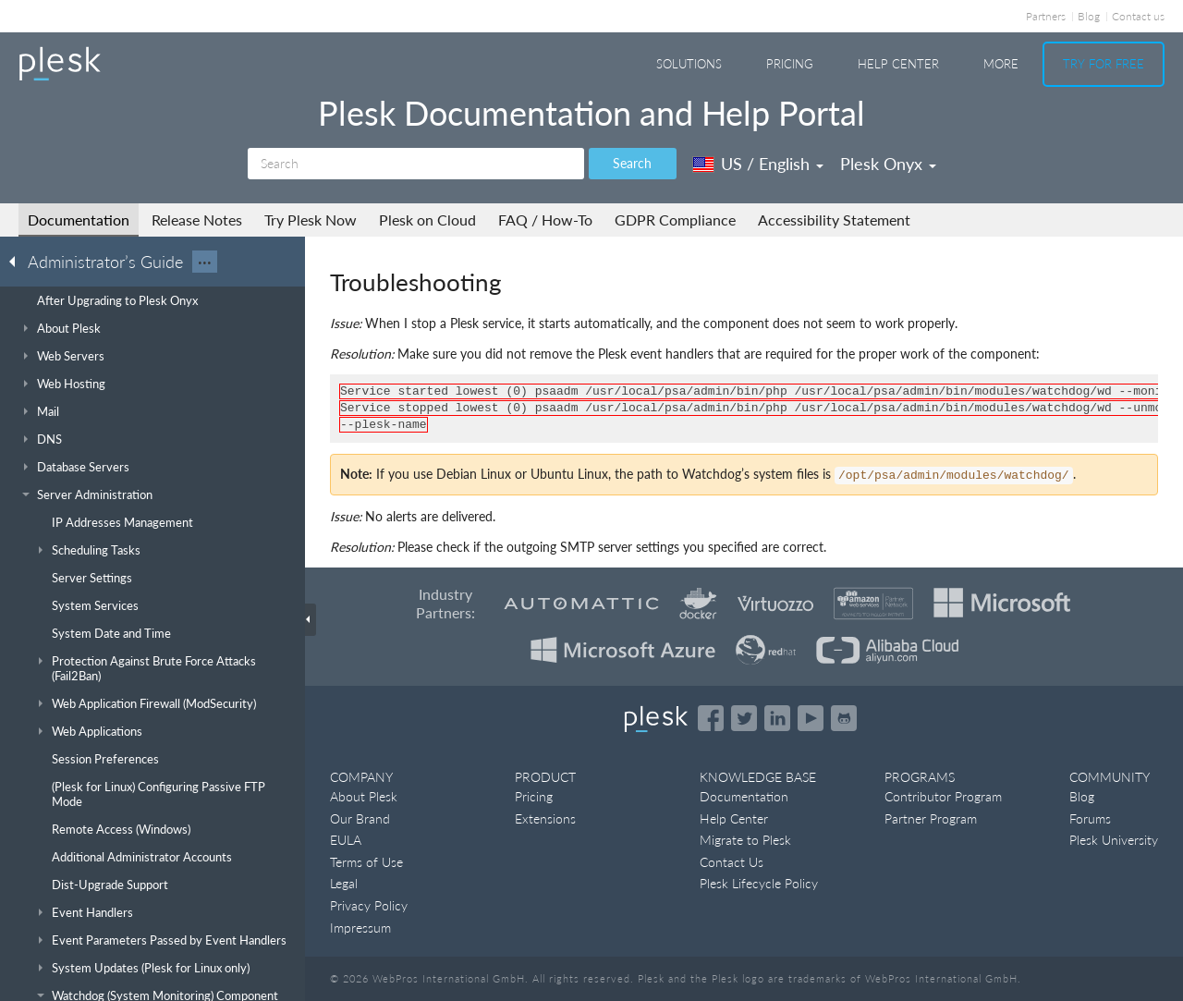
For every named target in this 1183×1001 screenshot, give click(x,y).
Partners (1046, 16)
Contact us (1138, 16)
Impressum (360, 927)
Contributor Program (943, 796)
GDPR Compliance (675, 219)
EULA (345, 840)
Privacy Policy (369, 905)
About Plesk (363, 796)
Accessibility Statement (834, 219)
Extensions (545, 818)
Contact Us (731, 862)
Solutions (689, 63)
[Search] (416, 163)
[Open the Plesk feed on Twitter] (744, 718)
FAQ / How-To (545, 219)
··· (205, 261)
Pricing (789, 63)
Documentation (78, 219)
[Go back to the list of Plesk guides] (17, 260)
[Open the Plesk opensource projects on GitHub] (844, 718)
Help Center (898, 63)
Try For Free (1103, 63)
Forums (1090, 818)
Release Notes (197, 219)
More (1000, 63)
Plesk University (1113, 840)
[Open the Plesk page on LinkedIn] (777, 718)
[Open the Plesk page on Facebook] (711, 718)
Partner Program (930, 818)
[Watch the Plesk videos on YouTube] (810, 718)
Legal (344, 883)
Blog (1089, 16)
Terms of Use (366, 862)
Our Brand (360, 818)
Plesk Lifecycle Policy (759, 883)
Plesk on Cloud (427, 219)
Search (632, 163)
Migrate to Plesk (745, 840)
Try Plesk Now (310, 219)
